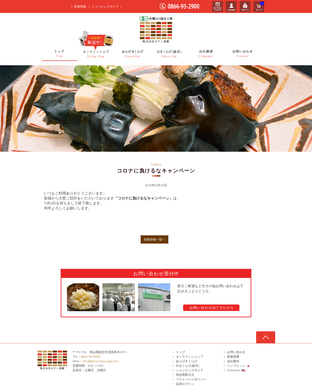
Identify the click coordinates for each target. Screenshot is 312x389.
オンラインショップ (189, 357)
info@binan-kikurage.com (101, 361)
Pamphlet (236, 370)
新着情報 (80, 6)
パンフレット (238, 366)
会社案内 (233, 361)
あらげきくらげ (186, 361)
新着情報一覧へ (154, 239)
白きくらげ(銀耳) (187, 366)
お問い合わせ (236, 352)
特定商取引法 (185, 375)
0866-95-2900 (90, 357)
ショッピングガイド (105, 6)
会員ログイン (185, 384)
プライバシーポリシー (191, 379)
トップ (180, 352)
